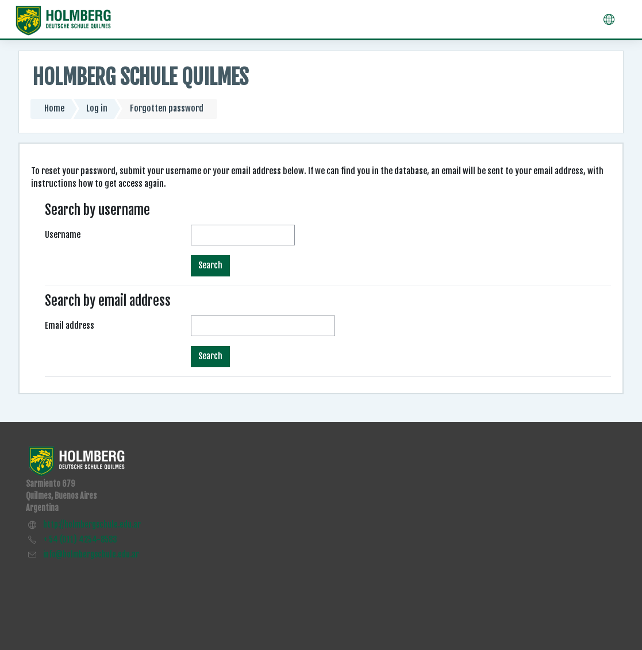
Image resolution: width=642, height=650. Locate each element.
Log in (96, 108)
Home (54, 108)
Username (62, 234)
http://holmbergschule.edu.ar (92, 524)
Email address (69, 325)
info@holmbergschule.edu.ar (91, 554)
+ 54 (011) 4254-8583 (80, 539)
